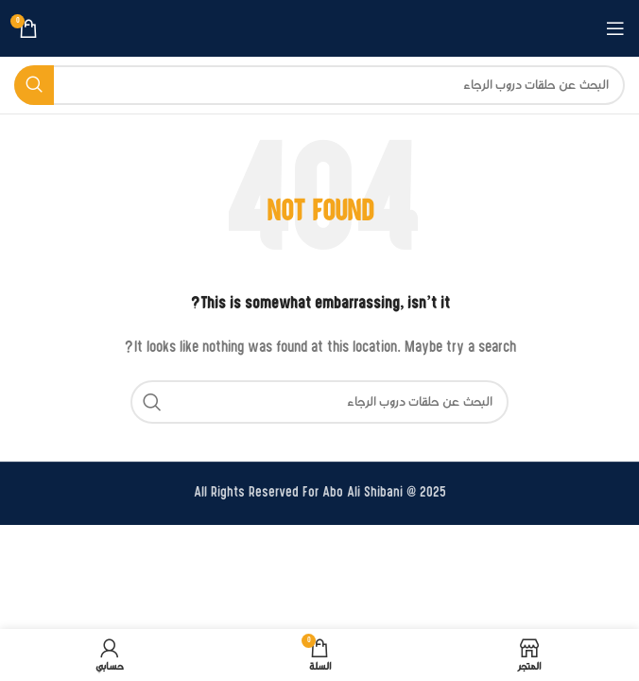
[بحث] (319, 85)
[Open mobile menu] (615, 28)
